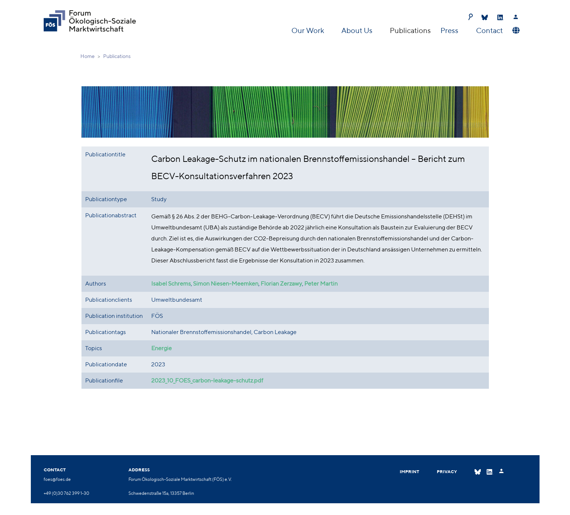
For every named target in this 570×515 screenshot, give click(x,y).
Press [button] (450, 30)
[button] (515, 30)
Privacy (447, 471)
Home (87, 56)
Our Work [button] (308, 30)
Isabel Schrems (171, 283)
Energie (161, 348)
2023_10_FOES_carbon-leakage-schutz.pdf (207, 380)
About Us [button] (357, 30)
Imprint (409, 471)
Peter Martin (321, 283)
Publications (410, 30)
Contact (489, 30)
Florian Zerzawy (281, 283)
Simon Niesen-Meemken (225, 283)
